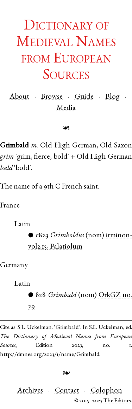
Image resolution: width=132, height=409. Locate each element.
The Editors (117, 401)
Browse (52, 97)
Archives (30, 391)
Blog (112, 97)
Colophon (106, 391)
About (19, 97)
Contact (67, 391)
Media (66, 108)
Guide (84, 97)
